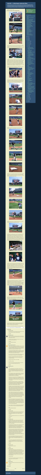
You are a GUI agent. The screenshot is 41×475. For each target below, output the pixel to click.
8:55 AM (10, 417)
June (28, 46)
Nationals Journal (29, 24)
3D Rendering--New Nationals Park (31, 21)
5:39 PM (10, 343)
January (29, 99)
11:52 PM (10, 333)
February (29, 98)
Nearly (28, 65)
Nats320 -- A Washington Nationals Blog (17, 3)
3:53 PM (10, 447)
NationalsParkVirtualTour (30, 20)
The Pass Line (29, 76)
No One (28, 66)
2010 (27, 38)
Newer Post (7, 468)
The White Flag (29, 85)
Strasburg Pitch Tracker (29, 23)
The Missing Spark (30, 67)
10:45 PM (10, 409)
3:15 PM (10, 443)
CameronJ (10, 461)
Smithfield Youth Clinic (30, 62)
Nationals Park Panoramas (30, 19)
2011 (27, 37)
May (28, 95)
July (28, 45)
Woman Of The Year (30, 72)
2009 (27, 39)
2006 (27, 101)
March (28, 97)
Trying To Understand (30, 82)
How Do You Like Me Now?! (31, 87)
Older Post (23, 468)
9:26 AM (10, 464)
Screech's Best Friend (30, 10)
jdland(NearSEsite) (29, 22)
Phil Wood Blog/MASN (29, 25)
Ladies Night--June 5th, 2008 (31, 86)
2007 (27, 100)
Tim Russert (29, 75)
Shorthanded (29, 94)
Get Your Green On (30, 92)
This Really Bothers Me (30, 47)
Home (15, 468)
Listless (28, 81)
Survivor (28, 77)
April (28, 96)
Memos (28, 93)
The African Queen (30, 11)
